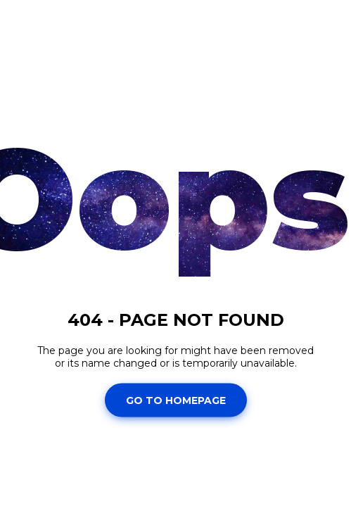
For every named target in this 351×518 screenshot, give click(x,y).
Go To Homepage (176, 399)
